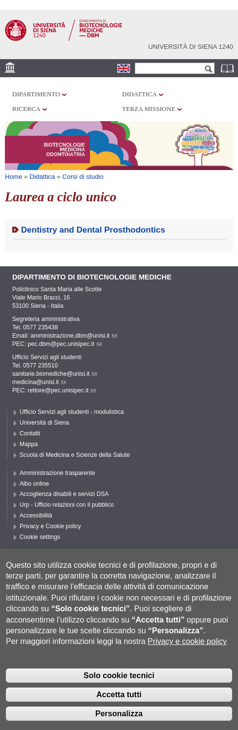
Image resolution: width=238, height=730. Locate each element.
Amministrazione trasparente (57, 473)
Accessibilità (36, 515)
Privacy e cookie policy (187, 657)
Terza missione (148, 108)
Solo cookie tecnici (119, 691)
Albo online (34, 483)
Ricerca (26, 108)
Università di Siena (44, 422)
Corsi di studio (83, 176)
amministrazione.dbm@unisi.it (73, 335)
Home (13, 176)
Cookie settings (40, 537)
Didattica (139, 94)
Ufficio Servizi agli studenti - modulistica (72, 411)
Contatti (30, 433)
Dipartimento (36, 94)
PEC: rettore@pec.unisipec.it (54, 390)
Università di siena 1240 (190, 46)
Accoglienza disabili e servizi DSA (64, 494)
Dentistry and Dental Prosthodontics (93, 230)
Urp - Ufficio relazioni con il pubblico (67, 504)
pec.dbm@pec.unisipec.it (65, 344)
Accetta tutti (118, 710)
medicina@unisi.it (39, 382)
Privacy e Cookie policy (50, 526)
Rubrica (228, 68)
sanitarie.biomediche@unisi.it (54, 373)
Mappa (29, 444)
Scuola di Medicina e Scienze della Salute (75, 454)
